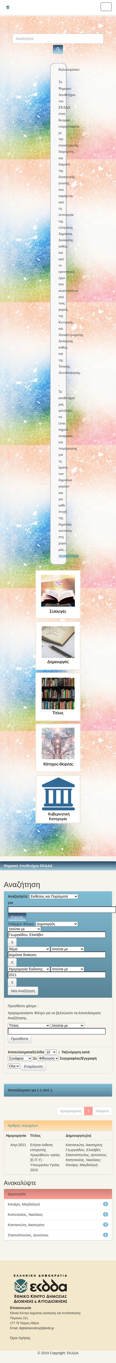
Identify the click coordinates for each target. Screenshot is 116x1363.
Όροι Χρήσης (20, 1338)
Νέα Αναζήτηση (23, 991)
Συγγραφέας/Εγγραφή (78, 1058)
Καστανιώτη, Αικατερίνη (84, 1145)
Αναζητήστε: (18, 896)
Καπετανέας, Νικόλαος (83, 1160)
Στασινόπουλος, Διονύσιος (86, 1155)
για (10, 903)
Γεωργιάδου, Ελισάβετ (83, 1150)
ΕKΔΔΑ (73, 1353)
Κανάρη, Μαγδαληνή (82, 1165)
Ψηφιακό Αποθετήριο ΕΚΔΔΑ (28, 866)
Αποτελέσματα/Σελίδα (26, 1052)
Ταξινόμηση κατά (76, 1052)
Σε (35, 1058)
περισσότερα (69, 556)
